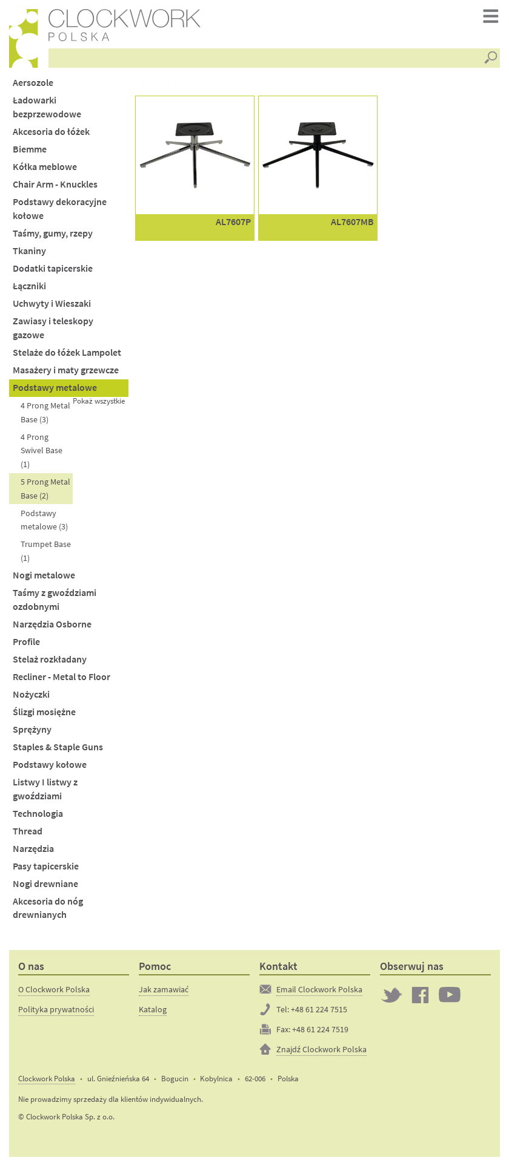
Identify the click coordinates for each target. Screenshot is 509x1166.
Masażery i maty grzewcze (66, 370)
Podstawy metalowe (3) (44, 520)
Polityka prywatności (56, 1009)
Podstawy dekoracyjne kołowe (60, 208)
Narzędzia (33, 848)
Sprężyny (32, 729)
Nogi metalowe (44, 575)
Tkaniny (29, 250)
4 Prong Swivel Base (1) (41, 450)
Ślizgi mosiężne (44, 712)
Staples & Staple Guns (58, 747)
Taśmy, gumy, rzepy (53, 233)
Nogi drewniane (45, 883)
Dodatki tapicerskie (53, 268)
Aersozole (33, 82)
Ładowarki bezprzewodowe (47, 107)
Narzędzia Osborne (52, 624)
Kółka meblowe (45, 166)
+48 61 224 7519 (320, 1029)
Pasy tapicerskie (46, 866)
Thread (27, 831)
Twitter (391, 994)
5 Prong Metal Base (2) (45, 489)
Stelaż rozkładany (50, 659)
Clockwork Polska (46, 1078)
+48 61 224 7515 (319, 1009)
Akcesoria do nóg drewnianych (48, 908)
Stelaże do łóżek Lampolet (67, 352)
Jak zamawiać (163, 989)
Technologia (38, 813)
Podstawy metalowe (55, 387)
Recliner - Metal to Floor (61, 676)
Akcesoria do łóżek (51, 131)
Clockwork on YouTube (449, 994)
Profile (26, 641)
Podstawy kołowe (50, 764)
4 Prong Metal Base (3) (45, 412)
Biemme (30, 149)
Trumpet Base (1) (46, 551)
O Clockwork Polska (54, 989)
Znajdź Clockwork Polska (321, 1049)
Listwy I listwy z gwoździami (45, 789)
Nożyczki (31, 694)
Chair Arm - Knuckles (55, 184)
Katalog (153, 1009)
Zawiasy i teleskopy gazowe (53, 328)
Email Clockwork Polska (319, 989)
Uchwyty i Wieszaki (52, 303)
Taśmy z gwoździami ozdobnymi (54, 599)
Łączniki (29, 286)
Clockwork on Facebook (420, 994)
